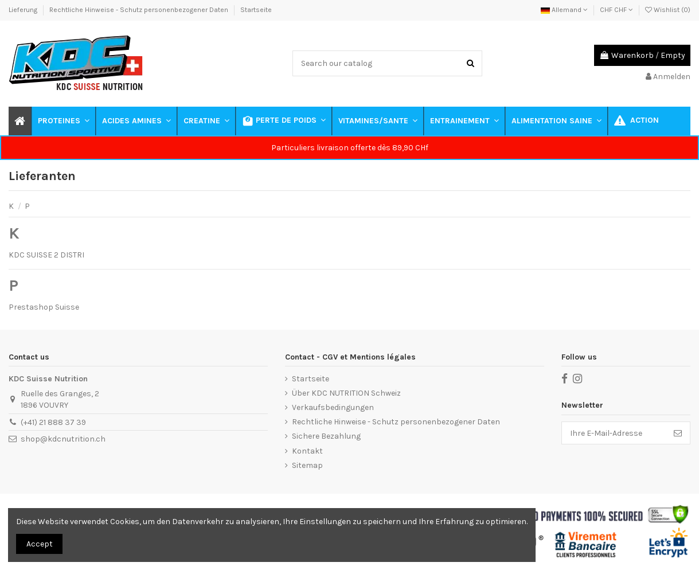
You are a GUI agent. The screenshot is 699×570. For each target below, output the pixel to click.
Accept (39, 544)
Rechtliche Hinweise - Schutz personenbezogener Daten (139, 10)
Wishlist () (667, 10)
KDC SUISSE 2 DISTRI (46, 255)
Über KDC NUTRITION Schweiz (346, 393)
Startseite (256, 10)
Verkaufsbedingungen (333, 407)
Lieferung (24, 10)
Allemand (564, 10)
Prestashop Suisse (44, 307)
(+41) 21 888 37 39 (53, 422)
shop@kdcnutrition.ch (63, 439)
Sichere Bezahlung (326, 436)
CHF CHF (616, 10)
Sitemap (307, 465)
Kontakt (307, 451)
